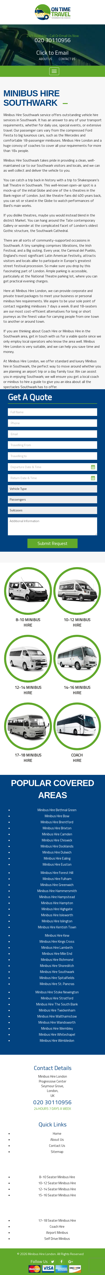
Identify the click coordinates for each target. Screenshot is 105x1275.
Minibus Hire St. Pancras (57, 983)
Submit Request (52, 543)
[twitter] (52, 1261)
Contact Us (67, 59)
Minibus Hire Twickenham (57, 1010)
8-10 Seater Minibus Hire (57, 1177)
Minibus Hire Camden (57, 834)
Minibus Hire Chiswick (57, 840)
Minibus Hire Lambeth (57, 947)
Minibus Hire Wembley (57, 1028)
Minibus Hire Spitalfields (57, 977)
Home (57, 1133)
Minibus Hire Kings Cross (57, 941)
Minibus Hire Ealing (57, 858)
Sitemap (57, 1151)
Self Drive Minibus (57, 1238)
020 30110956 (53, 40)
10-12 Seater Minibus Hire (57, 1183)
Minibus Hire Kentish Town (57, 927)
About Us (45, 59)
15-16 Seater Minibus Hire (57, 1195)
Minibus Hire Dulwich (56, 852)
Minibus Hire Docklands (57, 846)
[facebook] (61, 1261)
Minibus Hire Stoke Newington (57, 992)
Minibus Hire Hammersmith (57, 890)
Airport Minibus (57, 1232)
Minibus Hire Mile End (57, 953)
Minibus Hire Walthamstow (57, 1016)
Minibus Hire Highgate (57, 909)
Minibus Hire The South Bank (57, 1004)
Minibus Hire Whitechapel (57, 1034)
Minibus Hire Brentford (57, 822)
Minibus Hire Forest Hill (57, 872)
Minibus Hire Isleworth (57, 915)
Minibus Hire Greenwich (57, 884)
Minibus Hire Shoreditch (57, 965)
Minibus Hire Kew (57, 935)
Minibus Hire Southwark (57, 971)
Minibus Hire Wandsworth (57, 1022)
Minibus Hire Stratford (57, 998)
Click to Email (52, 53)
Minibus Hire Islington (57, 921)
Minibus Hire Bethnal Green (57, 810)
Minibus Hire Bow (57, 816)
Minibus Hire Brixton (57, 828)
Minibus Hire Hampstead (57, 896)
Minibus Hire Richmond (57, 959)
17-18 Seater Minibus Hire (57, 1220)
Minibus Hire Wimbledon (57, 1040)
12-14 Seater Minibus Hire (57, 1189)
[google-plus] (70, 1261)
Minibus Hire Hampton (57, 902)
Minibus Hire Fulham (57, 878)
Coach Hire (57, 1226)
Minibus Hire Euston (57, 864)
